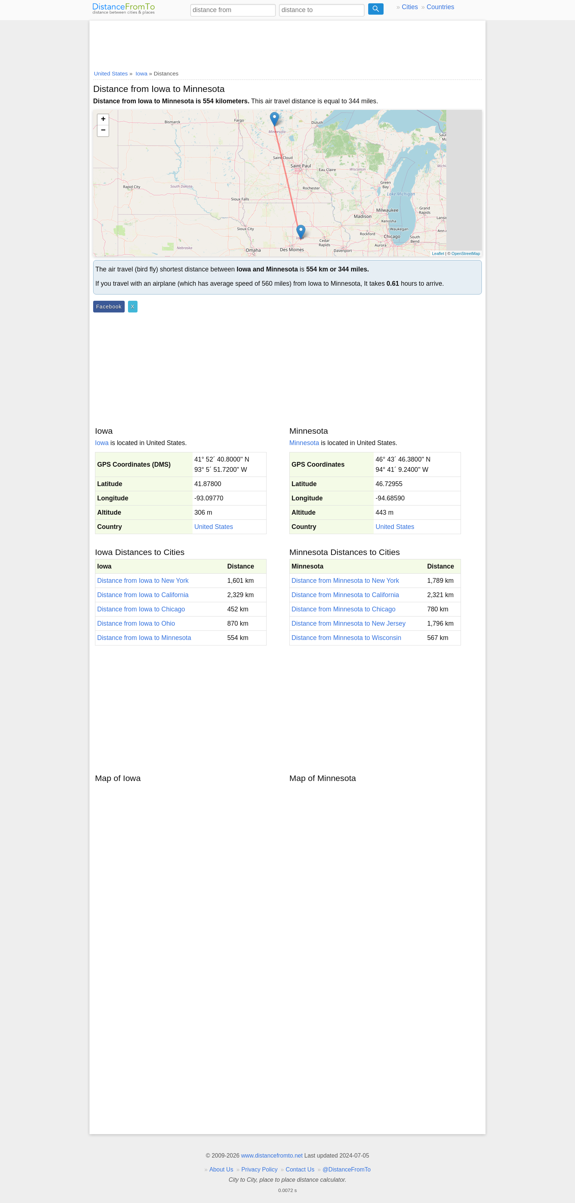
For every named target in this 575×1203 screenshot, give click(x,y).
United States (213, 526)
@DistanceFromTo (347, 1169)
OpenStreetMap (465, 253)
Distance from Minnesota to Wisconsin (346, 637)
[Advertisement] (287, 43)
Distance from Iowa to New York (142, 580)
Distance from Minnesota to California (345, 595)
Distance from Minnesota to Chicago (344, 609)
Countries (440, 7)
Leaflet (438, 253)
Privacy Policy (259, 1169)
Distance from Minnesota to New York (345, 580)
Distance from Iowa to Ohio (136, 623)
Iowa (102, 443)
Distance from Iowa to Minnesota (144, 637)
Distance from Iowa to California (142, 595)
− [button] (103, 130)
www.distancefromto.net (272, 1155)
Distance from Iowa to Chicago (141, 609)
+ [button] (103, 119)
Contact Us (300, 1169)
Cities (410, 7)
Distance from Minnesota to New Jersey (349, 623)
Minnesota (304, 443)
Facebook (109, 307)
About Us (221, 1169)
